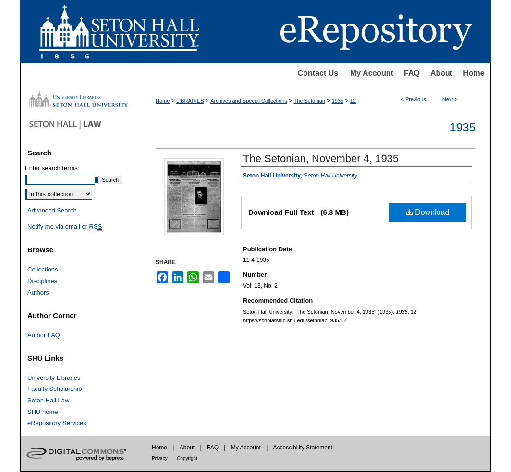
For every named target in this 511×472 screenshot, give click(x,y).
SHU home (42, 411)
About (441, 73)
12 (353, 101)
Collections (42, 269)
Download (428, 212)
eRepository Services (56, 422)
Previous (415, 99)
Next (447, 99)
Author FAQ (43, 335)
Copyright (187, 458)
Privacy (160, 458)
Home (473, 73)
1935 (337, 101)
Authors (38, 292)
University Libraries (54, 377)
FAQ (412, 73)
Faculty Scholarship (54, 388)
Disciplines (42, 280)
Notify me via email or (64, 227)
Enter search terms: (52, 168)
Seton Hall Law (48, 400)
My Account (371, 73)
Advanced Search (52, 210)
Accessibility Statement (302, 447)
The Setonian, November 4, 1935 (321, 159)
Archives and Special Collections (248, 101)
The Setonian (309, 101)
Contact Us (318, 73)
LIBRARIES (190, 101)
